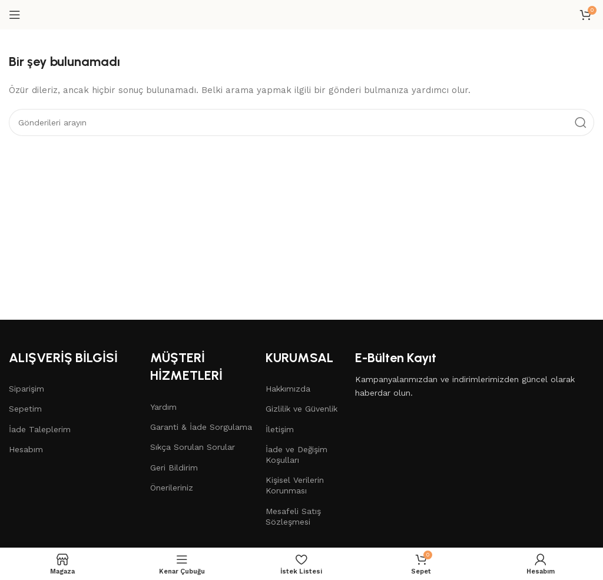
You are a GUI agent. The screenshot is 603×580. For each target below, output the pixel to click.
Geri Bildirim (174, 467)
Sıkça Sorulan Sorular (192, 447)
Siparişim (26, 388)
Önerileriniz (171, 487)
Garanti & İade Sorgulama (201, 427)
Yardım (163, 407)
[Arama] (301, 122)
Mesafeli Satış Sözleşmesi (293, 516)
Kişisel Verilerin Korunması (295, 485)
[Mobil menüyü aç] (14, 14)
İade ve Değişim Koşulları (296, 455)
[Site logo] (301, 14)
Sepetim (25, 408)
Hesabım (26, 449)
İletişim (280, 429)
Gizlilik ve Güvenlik (301, 408)
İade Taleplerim (40, 429)
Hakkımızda (288, 388)
